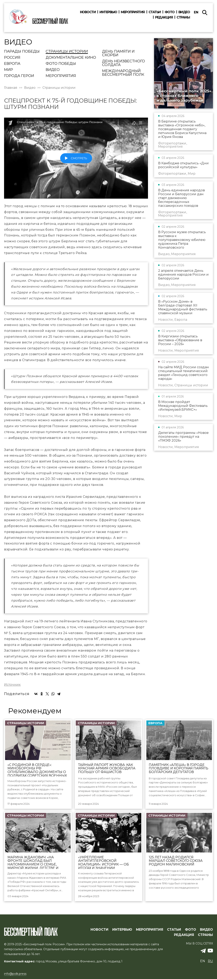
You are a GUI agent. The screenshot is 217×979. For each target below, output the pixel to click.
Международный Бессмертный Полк (123, 73)
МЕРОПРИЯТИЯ (149, 929)
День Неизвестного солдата (123, 63)
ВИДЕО (206, 929)
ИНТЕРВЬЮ (122, 929)
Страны (183, 17)
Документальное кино (71, 58)
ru (210, 961)
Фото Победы (61, 64)
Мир (8, 70)
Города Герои (19, 76)
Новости (88, 12)
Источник (12, 684)
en (196, 12)
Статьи (155, 12)
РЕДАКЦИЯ (184, 935)
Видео (184, 12)
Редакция (164, 17)
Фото (170, 12)
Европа (12, 64)
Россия (12, 58)
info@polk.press (15, 974)
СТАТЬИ (174, 929)
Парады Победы (22, 52)
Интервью (108, 12)
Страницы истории (67, 52)
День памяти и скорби (118, 53)
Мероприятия (133, 12)
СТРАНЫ (205, 935)
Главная (10, 87)
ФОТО (190, 929)
